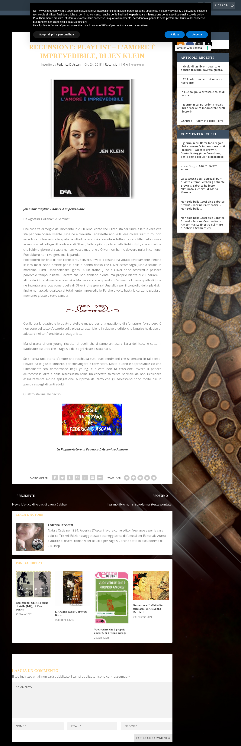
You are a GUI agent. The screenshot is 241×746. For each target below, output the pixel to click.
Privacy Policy (96, 741)
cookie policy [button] (196, 14)
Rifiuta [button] (175, 34)
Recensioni (112, 51)
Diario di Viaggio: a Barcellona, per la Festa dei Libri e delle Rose (202, 141)
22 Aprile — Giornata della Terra (202, 107)
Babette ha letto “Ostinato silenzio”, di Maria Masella (199, 175)
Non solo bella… (191, 195)
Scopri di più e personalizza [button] (56, 34)
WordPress (78, 740)
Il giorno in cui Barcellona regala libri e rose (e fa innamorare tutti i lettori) (203, 94)
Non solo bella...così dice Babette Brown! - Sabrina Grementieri (202, 189)
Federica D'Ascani (69, 51)
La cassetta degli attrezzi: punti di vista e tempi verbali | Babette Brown (203, 168)
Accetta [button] (197, 34)
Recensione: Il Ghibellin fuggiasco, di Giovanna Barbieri (148, 595)
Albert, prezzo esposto (199, 154)
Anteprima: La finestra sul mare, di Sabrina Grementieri (202, 212)
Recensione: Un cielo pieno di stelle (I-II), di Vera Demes (32, 592)
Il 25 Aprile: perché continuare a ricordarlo (201, 67)
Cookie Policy (116, 741)
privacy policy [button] (173, 10)
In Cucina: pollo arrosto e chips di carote (203, 80)
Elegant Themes (40, 740)
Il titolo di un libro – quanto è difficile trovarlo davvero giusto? (202, 54)
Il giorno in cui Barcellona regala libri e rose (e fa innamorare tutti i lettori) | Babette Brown (203, 133)
